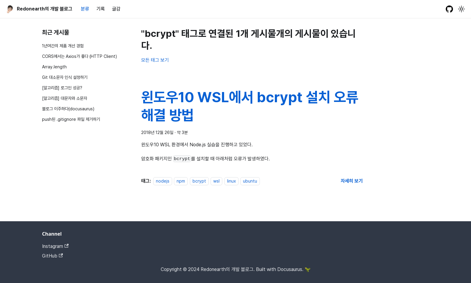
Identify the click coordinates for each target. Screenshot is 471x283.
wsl (216, 180)
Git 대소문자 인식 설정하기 (64, 77)
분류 (85, 9)
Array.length (54, 66)
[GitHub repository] (449, 9)
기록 (100, 9)
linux (231, 180)
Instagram (55, 246)
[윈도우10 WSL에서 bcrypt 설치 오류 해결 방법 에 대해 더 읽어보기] (352, 181)
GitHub (52, 256)
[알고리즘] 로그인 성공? (62, 87)
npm (181, 180)
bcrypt (199, 180)
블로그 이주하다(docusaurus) (68, 108)
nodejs (162, 180)
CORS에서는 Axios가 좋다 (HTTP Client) (79, 56)
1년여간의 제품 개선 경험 (63, 45)
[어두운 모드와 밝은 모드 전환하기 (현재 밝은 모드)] (461, 9)
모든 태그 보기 (155, 60)
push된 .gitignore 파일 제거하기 (71, 119)
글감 (116, 9)
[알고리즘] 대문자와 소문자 (64, 98)
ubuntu (250, 180)
